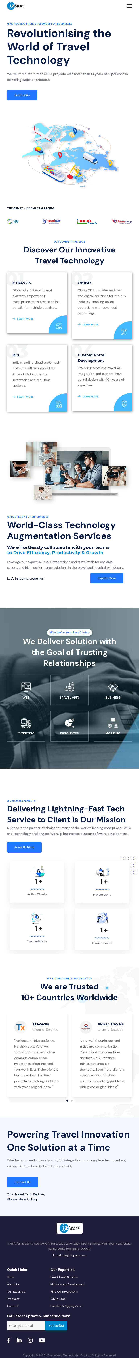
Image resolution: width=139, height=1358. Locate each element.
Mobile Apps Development (67, 1284)
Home (11, 1277)
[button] (67, 1100)
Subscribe (56, 1325)
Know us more (24, 847)
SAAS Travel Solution (64, 1277)
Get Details (22, 95)
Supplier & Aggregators (66, 1306)
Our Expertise (16, 1291)
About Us (13, 1284)
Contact (12, 1306)
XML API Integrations (64, 1291)
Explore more (107, 578)
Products (13, 1299)
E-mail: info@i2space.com (69, 1255)
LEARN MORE (22, 318)
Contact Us (22, 1182)
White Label (58, 1299)
